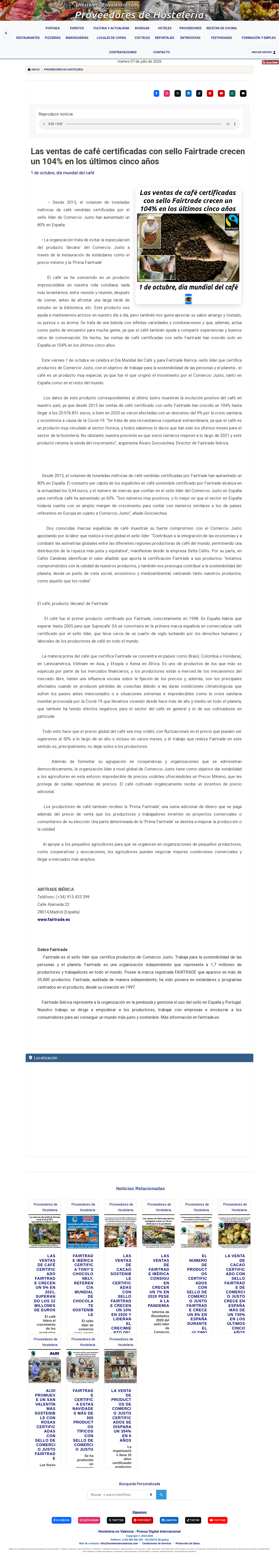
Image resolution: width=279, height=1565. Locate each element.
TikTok (193, 1505)
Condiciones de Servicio (156, 1528)
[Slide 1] (196, 285)
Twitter (116, 1505)
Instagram (89, 1505)
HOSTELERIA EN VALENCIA (185, 1536)
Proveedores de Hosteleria (63, 69)
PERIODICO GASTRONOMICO (126, 1536)
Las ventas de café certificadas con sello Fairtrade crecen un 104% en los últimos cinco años (138, 156)
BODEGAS (156, 1534)
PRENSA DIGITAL (166, 1536)
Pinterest (142, 1505)
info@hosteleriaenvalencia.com (119, 1528)
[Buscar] (116, 1479)
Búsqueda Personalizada (139, 1469)
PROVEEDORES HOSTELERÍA (173, 1534)
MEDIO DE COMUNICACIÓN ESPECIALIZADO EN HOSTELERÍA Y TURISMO (38, 1534)
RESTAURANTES (84, 1534)
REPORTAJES (212, 1534)
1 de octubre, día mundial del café (62, 172)
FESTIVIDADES (88, 1536)
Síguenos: (139, 1497)
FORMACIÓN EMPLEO (104, 1536)
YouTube (218, 1505)
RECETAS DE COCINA (227, 1534)
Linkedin (169, 1505)
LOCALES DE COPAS (142, 1534)
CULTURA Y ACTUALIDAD (196, 1534)
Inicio (34, 69)
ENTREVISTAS (264, 1534)
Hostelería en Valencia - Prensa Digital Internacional (139, 1516)
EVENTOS (73, 1534)
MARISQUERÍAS (127, 1534)
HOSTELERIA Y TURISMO (149, 1536)
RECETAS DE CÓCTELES (247, 1534)
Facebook (61, 1505)
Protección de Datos (187, 1528)
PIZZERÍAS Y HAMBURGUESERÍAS (106, 1534)
